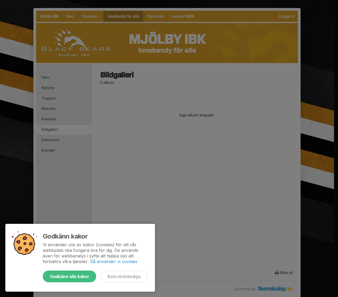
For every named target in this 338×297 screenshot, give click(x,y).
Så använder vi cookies (113, 261)
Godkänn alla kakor (69, 276)
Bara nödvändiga (123, 276)
